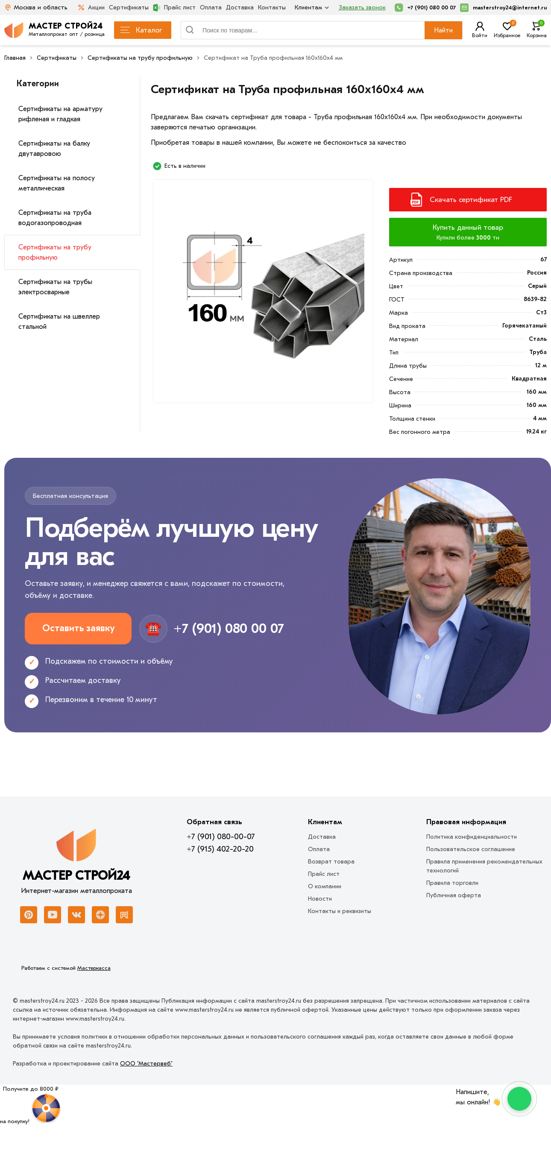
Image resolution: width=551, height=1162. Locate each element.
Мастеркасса (94, 968)
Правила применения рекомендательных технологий (484, 866)
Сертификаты (129, 7)
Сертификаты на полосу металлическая (56, 183)
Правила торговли (452, 883)
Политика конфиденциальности (471, 836)
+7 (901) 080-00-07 (221, 836)
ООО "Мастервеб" (146, 1063)
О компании (324, 886)
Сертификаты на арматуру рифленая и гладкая (60, 114)
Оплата (211, 7)
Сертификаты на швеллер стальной (59, 322)
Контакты (272, 7)
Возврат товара (331, 861)
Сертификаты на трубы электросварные (55, 287)
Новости (320, 898)
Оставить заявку (78, 628)
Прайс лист (174, 7)
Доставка (240, 7)
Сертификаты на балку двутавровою (54, 149)
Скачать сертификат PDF (471, 200)
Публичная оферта (453, 895)
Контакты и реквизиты (339, 911)
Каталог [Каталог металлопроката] (141, 30)
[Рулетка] (30, 1105)
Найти (443, 30)
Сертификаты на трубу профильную (54, 252)
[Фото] (263, 295)
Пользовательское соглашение (470, 849)
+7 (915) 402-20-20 (220, 849)
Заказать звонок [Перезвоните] (362, 7)
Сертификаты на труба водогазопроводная (54, 218)
